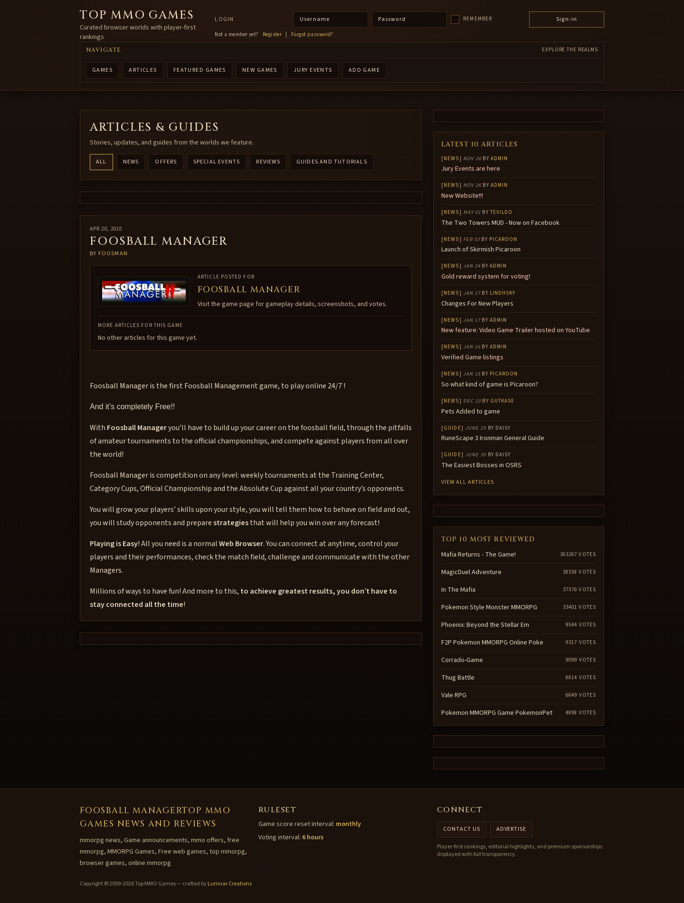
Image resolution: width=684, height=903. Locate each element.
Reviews (268, 162)
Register (272, 34)
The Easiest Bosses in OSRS (481, 465)
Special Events (216, 162)
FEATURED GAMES (199, 70)
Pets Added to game (470, 411)
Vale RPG (453, 695)
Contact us (461, 829)
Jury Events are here (470, 168)
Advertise (511, 829)
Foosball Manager (249, 290)
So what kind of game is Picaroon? (489, 384)
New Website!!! (462, 196)
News (131, 162)
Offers (166, 162)
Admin (499, 158)
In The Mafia (458, 590)
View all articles (467, 482)
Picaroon (503, 239)
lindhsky (503, 293)
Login (224, 19)
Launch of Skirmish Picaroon (481, 249)
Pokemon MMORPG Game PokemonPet (496, 713)
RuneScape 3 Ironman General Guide (492, 438)
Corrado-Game (462, 660)
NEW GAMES (259, 70)
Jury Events (313, 70)
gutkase (502, 400)
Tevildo (501, 212)
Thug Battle (458, 677)
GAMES (102, 70)
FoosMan (113, 254)
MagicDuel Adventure (471, 572)
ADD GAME (364, 70)
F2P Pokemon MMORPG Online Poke (492, 642)
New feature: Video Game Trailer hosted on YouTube (515, 330)
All (101, 162)
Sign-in (566, 19)
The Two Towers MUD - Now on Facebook (500, 223)
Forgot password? (312, 34)
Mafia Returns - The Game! (478, 554)
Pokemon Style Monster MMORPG (489, 607)
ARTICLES (143, 70)
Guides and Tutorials (331, 162)
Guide (452, 428)
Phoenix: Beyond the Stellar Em (485, 625)
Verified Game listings (472, 357)
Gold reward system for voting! (485, 276)
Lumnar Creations (230, 884)
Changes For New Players (477, 303)
